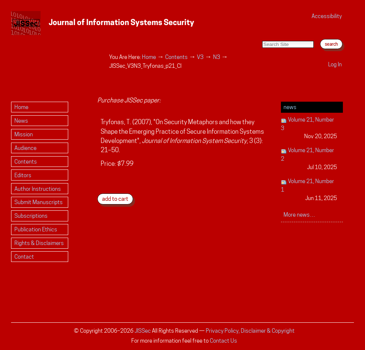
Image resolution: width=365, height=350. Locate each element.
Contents (176, 56)
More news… (299, 214)
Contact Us (223, 340)
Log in (335, 64)
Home (149, 56)
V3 (200, 56)
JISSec (143, 330)
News (290, 107)
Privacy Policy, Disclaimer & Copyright (250, 330)
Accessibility (327, 16)
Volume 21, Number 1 (309, 190)
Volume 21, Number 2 (309, 159)
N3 (216, 56)
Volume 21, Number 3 (309, 128)
